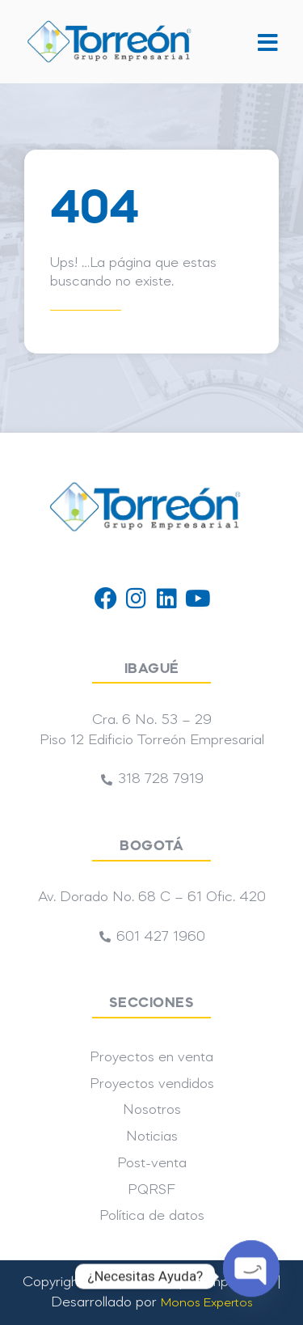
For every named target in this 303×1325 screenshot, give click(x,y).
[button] (266, 42)
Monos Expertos (207, 1303)
